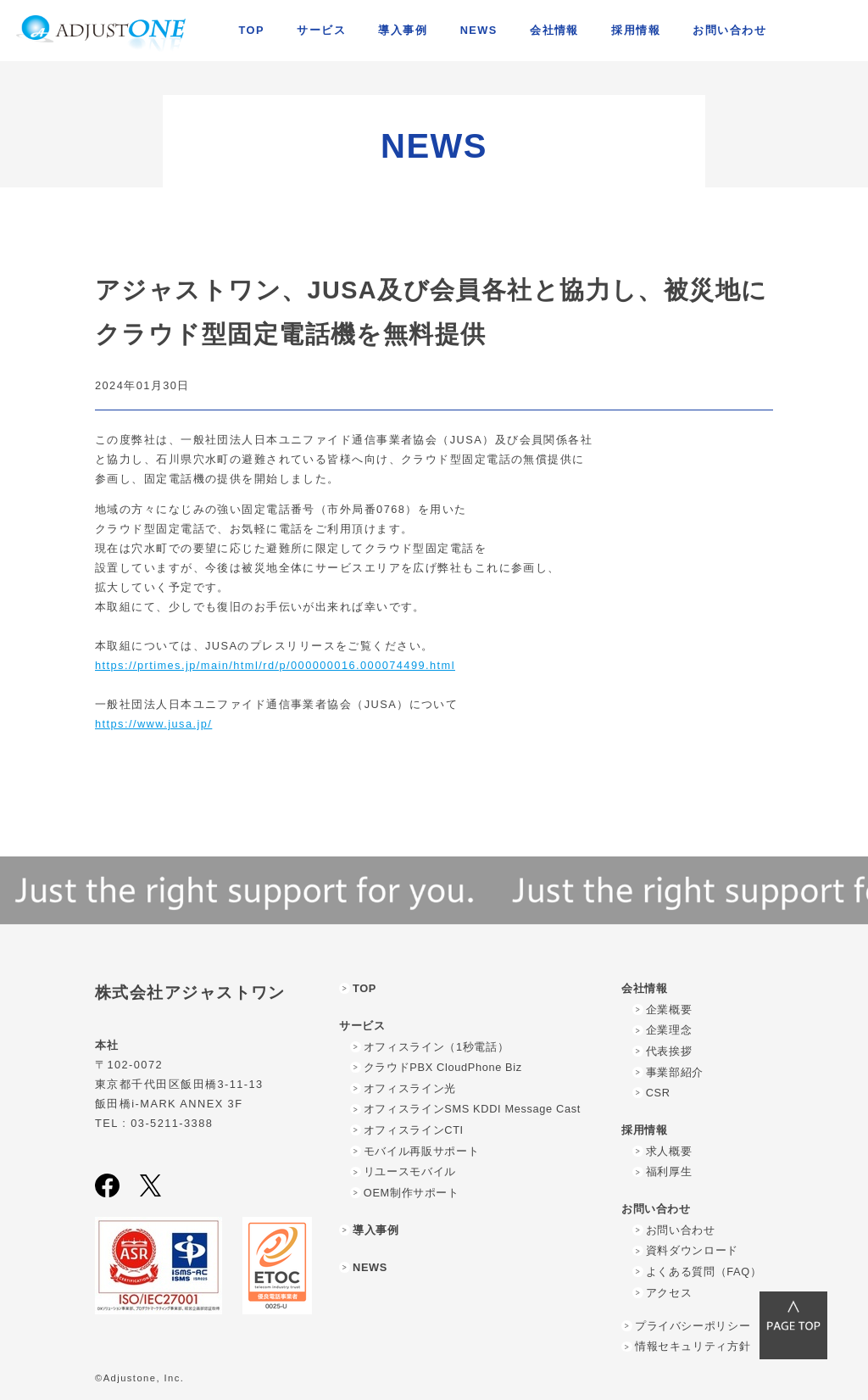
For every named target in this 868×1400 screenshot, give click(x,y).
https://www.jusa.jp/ (153, 723)
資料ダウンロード (692, 1250)
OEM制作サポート (411, 1192)
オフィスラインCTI (414, 1130)
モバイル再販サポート (421, 1151)
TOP (251, 30)
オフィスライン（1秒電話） (436, 1046)
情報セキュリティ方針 (692, 1346)
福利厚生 (669, 1171)
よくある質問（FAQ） (704, 1271)
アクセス (669, 1292)
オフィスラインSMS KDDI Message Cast (472, 1108)
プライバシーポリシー (692, 1325)
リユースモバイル (410, 1171)
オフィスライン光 (410, 1088)
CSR (658, 1092)
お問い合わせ (680, 1230)
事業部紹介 (675, 1072)
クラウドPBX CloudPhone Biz (443, 1067)
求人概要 (669, 1151)
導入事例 (402, 30)
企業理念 (669, 1030)
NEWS (479, 30)
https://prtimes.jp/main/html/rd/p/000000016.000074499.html (275, 665)
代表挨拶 (669, 1051)
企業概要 (669, 1009)
